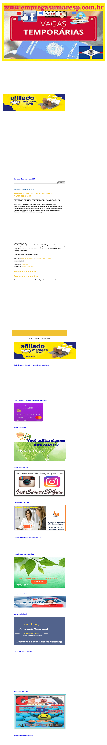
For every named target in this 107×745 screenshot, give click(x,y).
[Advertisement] (55, 75)
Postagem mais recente (22, 333)
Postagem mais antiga (57, 333)
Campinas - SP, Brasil (27, 266)
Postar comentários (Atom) (42, 338)
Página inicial (40, 333)
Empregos (25, 264)
